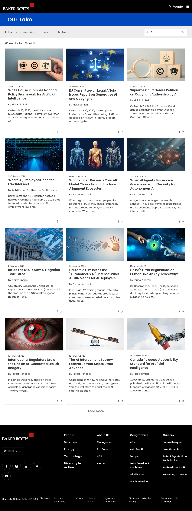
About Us (103, 435)
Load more (96, 411)
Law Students (171, 449)
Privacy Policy (91, 500)
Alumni (101, 463)
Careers (168, 435)
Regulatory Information (110, 500)
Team (46, 32)
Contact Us (13, 451)
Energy (69, 449)
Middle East (137, 474)
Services (70, 442)
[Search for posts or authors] (167, 32)
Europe (134, 456)
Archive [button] (62, 32)
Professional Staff (174, 467)
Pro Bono (102, 449)
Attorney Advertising (59, 500)
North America (139, 481)
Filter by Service (20, 32)
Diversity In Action (72, 465)
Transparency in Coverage (169, 500)
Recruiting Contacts (175, 474)
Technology (73, 456)
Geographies (139, 435)
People (69, 435)
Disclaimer (45, 498)
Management (105, 442)
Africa (133, 442)
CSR (99, 456)
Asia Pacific (137, 449)
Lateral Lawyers (172, 442)
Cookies (80, 498)
